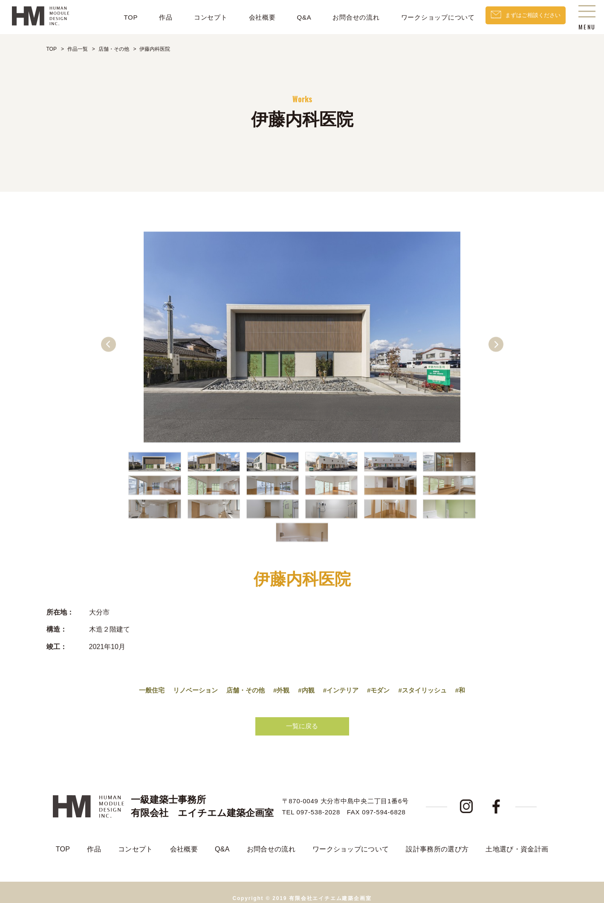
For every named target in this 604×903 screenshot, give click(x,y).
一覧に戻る (302, 721)
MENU (586, 19)
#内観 (306, 684)
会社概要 (251, 17)
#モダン (382, 684)
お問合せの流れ (345, 17)
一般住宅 (144, 684)
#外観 (280, 684)
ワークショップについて (427, 17)
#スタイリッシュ (428, 684)
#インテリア (343, 684)
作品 (155, 17)
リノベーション (190, 684)
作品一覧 (77, 49)
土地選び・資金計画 (517, 836)
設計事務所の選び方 (437, 836)
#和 (468, 684)
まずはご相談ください (527, 17)
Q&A (293, 17)
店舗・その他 (113, 49)
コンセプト (200, 17)
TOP (120, 17)
